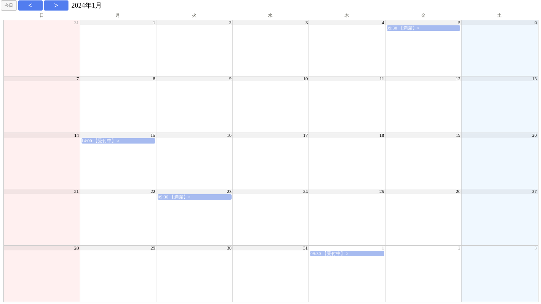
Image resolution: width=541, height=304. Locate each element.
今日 (9, 5)
